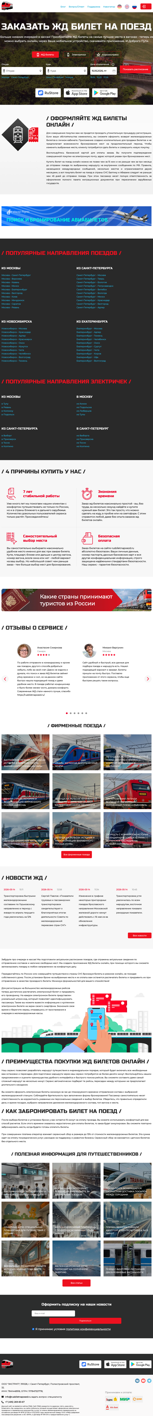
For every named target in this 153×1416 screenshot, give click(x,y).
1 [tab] (67, 713)
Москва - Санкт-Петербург (16, 275)
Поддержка (73, 6)
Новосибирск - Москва (14, 328)
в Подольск (7, 414)
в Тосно (5, 442)
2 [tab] (71, 713)
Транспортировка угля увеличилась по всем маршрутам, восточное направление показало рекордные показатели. (129, 904)
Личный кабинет (139, 6)
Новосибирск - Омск (13, 343)
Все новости (140, 935)
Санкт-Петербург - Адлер (90, 307)
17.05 (106, 77)
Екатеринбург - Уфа (87, 357)
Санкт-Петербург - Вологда (91, 293)
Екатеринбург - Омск (88, 343)
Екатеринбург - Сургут (88, 346)
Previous (5, 679)
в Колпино (7, 446)
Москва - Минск (10, 286)
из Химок (81, 403)
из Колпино (82, 446)
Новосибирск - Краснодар (16, 332)
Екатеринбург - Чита (87, 350)
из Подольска (84, 407)
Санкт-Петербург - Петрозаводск (94, 286)
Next (148, 679)
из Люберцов (83, 411)
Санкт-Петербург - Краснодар (93, 300)
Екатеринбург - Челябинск (91, 339)
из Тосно (81, 442)
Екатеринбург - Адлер (88, 332)
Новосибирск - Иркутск (14, 346)
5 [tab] (82, 713)
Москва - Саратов (11, 304)
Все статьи (76, 1283)
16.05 (99, 77)
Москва (5, 77)
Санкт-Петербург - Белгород (92, 304)
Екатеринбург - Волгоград (91, 360)
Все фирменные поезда (77, 854)
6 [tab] (86, 713)
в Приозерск (8, 439)
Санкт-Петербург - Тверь (90, 278)
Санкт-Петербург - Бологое (91, 282)
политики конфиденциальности (88, 1321)
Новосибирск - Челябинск (16, 353)
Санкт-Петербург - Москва (91, 275)
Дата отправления (102, 64)
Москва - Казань (10, 282)
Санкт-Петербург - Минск (90, 296)
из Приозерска (84, 439)
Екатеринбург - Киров (88, 353)
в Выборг (6, 435)
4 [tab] (78, 713)
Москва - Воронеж (11, 278)
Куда (48, 64)
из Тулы (80, 414)
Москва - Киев (9, 296)
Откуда (5, 64)
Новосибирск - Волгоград (15, 357)
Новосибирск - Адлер (13, 335)
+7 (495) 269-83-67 (15, 1402)
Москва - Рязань (10, 307)
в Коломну (7, 411)
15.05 (92, 77)
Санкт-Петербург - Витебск (91, 289)
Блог (42, 6)
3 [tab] (74, 713)
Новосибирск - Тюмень (14, 360)
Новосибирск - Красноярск (16, 339)
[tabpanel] (43, 670)
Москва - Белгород (11, 293)
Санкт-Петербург (20, 77)
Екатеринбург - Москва (89, 328)
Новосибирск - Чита (12, 350)
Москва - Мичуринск (12, 300)
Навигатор (89, 6)
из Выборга (82, 435)
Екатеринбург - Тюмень (89, 335)
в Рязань (6, 407)
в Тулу (4, 403)
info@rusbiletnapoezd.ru (18, 1397)
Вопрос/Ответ (56, 6)
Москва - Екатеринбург (14, 289)
